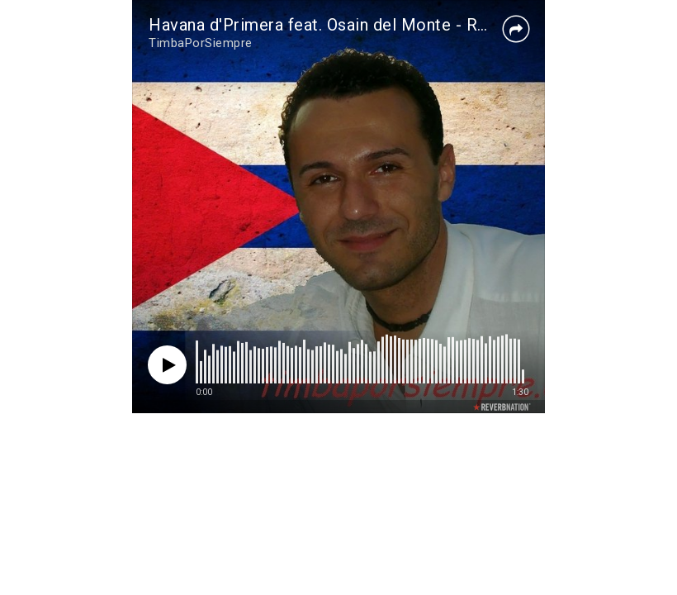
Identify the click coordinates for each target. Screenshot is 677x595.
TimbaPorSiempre (201, 43)
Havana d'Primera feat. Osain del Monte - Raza (326, 25)
